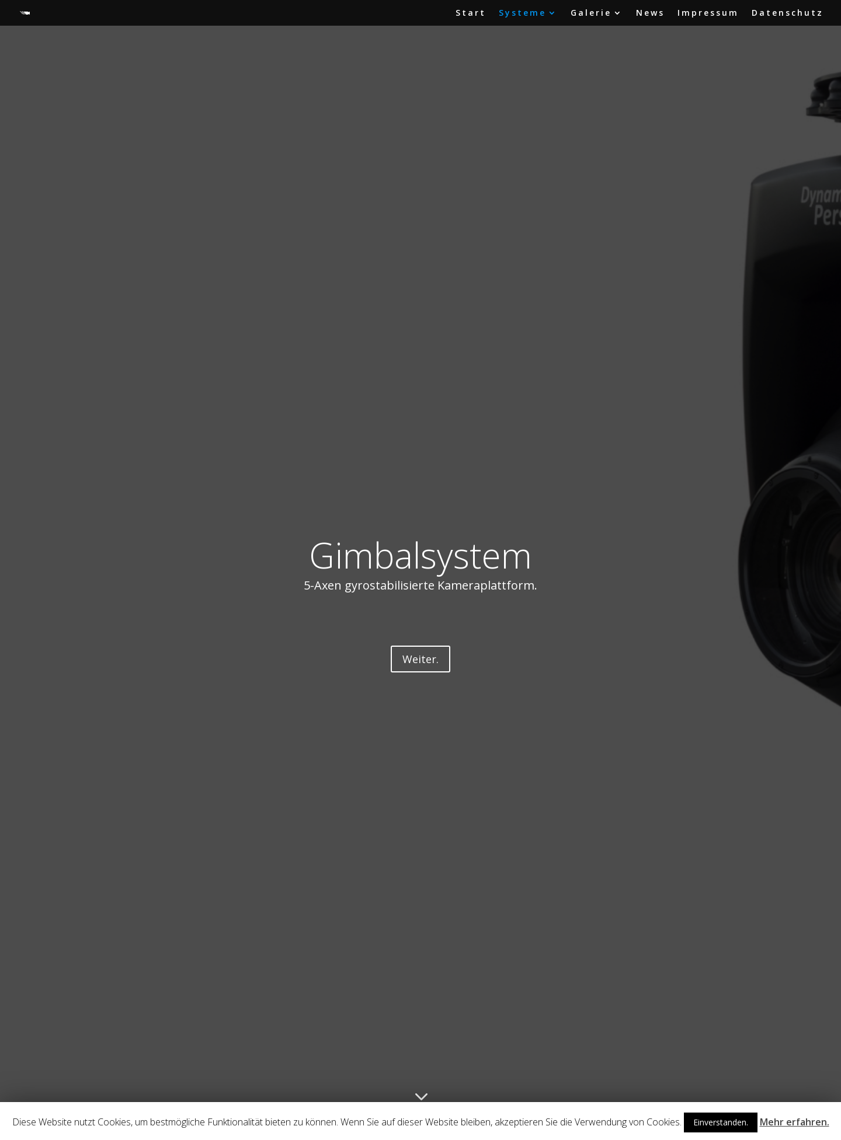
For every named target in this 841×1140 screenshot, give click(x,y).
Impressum (708, 13)
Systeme (522, 13)
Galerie (591, 13)
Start (471, 13)
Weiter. (420, 659)
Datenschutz (787, 13)
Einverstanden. (720, 1122)
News (650, 13)
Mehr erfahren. (794, 1121)
